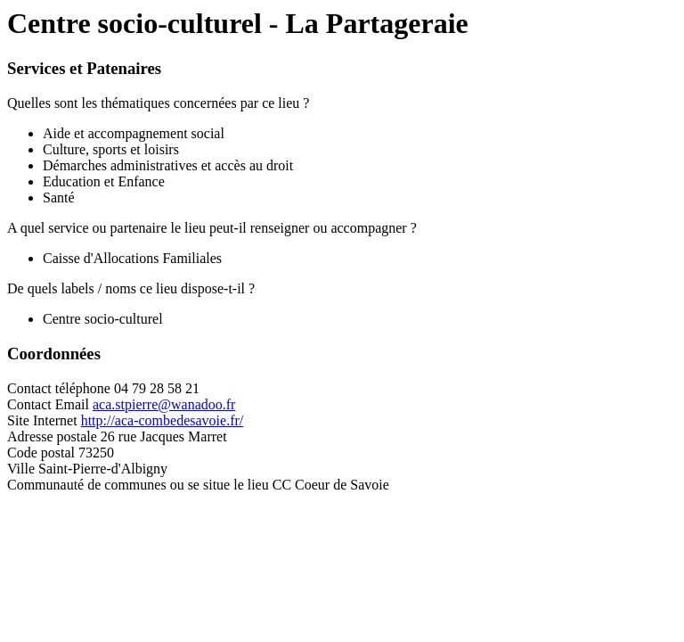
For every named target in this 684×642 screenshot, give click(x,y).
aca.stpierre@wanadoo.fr (164, 404)
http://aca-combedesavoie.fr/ (162, 420)
